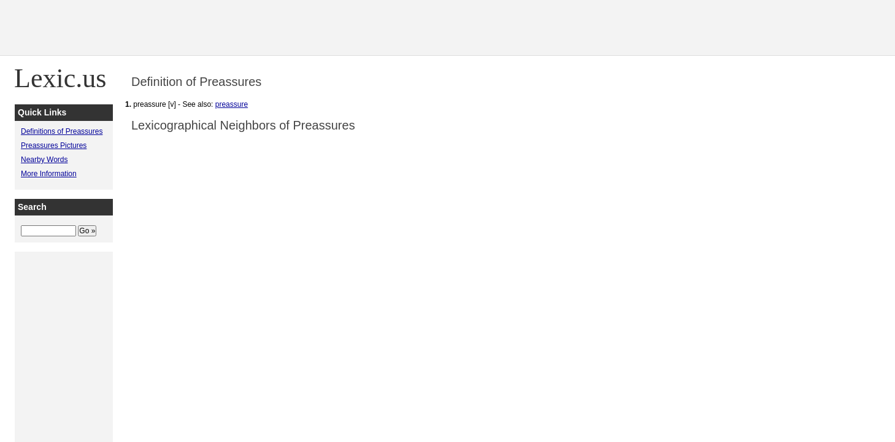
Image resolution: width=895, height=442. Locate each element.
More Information (49, 173)
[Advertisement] (671, 27)
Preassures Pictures (53, 145)
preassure (231, 104)
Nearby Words (44, 159)
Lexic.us (60, 78)
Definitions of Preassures (61, 131)
